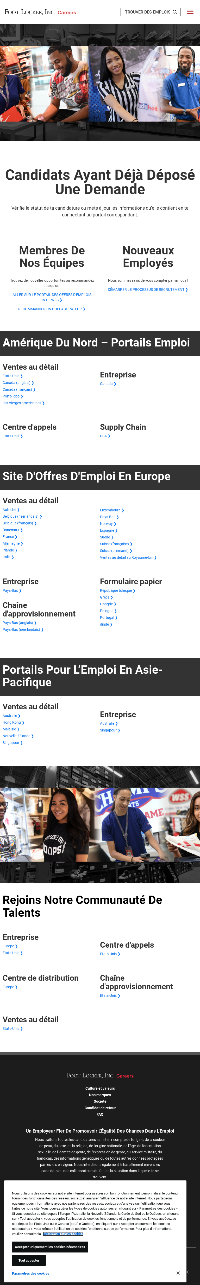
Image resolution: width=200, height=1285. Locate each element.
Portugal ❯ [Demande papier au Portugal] (109, 617)
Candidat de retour (100, 1108)
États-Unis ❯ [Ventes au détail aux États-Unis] (13, 376)
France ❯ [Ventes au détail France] (10, 537)
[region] (95, 1231)
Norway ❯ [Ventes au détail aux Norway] (108, 524)
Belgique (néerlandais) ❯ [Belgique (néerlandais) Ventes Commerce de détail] (22, 516)
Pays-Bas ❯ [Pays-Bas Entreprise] (12, 590)
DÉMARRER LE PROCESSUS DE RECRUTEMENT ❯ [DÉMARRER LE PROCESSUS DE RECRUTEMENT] (148, 289)
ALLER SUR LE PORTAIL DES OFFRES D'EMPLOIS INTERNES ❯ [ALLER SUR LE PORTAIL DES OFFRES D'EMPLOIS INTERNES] (51, 297)
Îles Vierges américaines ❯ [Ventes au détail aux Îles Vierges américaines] (24, 403)
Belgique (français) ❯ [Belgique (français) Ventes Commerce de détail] (20, 523)
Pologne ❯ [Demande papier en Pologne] (108, 611)
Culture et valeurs (100, 1088)
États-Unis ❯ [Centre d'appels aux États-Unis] (13, 436)
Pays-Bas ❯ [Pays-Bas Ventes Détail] (109, 517)
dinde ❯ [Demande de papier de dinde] (106, 624)
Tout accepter (29, 1260)
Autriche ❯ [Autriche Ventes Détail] (11, 509)
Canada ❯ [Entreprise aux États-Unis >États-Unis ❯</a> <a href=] (108, 384)
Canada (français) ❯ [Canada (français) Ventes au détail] (19, 389)
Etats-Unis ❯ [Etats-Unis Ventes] (13, 1028)
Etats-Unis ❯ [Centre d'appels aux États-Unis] (110, 954)
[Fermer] (178, 1273)
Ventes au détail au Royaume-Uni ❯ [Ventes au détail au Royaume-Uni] (128, 557)
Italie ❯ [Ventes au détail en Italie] (8, 557)
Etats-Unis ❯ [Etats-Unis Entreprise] (13, 953)
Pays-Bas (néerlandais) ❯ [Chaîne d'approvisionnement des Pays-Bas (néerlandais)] (23, 629)
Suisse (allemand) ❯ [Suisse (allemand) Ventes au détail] (116, 551)
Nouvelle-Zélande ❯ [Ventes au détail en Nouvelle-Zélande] (18, 736)
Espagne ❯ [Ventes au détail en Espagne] (109, 530)
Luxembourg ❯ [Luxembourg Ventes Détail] (112, 510)
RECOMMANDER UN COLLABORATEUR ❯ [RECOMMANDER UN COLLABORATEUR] (52, 309)
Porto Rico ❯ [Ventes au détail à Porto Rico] (13, 396)
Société (100, 1101)
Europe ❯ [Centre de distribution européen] (10, 987)
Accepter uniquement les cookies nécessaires (50, 1247)
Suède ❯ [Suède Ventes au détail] (107, 537)
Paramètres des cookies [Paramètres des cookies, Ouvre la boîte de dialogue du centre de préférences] (30, 1273)
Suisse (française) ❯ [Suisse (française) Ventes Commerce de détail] (116, 544)
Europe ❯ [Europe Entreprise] (10, 946)
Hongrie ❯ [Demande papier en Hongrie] (108, 604)
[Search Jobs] (175, 12)
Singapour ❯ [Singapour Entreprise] (110, 730)
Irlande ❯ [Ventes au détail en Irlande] (10, 550)
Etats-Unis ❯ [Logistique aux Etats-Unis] (110, 995)
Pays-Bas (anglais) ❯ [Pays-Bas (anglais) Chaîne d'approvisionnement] (20, 623)
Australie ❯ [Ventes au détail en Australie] (12, 716)
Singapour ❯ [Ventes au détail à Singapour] (13, 743)
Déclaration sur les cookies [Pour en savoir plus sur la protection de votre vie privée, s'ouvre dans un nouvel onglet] (63, 1234)
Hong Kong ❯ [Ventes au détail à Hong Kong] (14, 722)
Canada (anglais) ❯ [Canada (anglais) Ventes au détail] (18, 383)
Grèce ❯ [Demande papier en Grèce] (106, 597)
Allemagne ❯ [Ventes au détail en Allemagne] (13, 543)
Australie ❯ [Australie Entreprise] (109, 723)
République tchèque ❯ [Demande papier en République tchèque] (118, 590)
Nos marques (100, 1095)
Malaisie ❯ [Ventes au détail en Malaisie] (11, 729)
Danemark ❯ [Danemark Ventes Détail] (13, 530)
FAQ (100, 1114)
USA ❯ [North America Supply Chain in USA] (105, 436)
